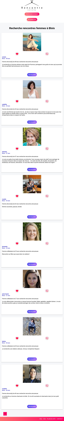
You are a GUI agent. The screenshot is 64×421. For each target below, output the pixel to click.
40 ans (8, 343)
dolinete (4, 152)
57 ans (8, 153)
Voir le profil (32, 74)
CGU (44, 419)
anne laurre (5, 294)
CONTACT (60, 419)
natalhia (4, 104)
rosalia (4, 199)
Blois (3, 58)
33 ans (8, 248)
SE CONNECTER (32, 19)
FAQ (41, 419)
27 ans (8, 295)
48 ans (8, 58)
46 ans (8, 390)
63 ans (8, 201)
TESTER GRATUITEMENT (32, 14)
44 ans (8, 106)
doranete (4, 246)
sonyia (4, 57)
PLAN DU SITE (51, 419)
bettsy (4, 341)
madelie (4, 389)
